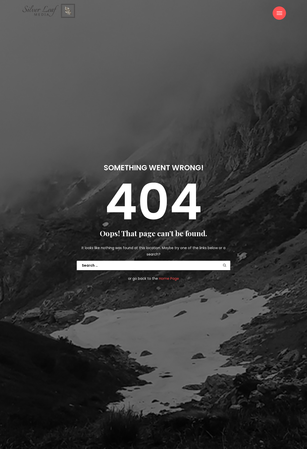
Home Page (169, 278)
